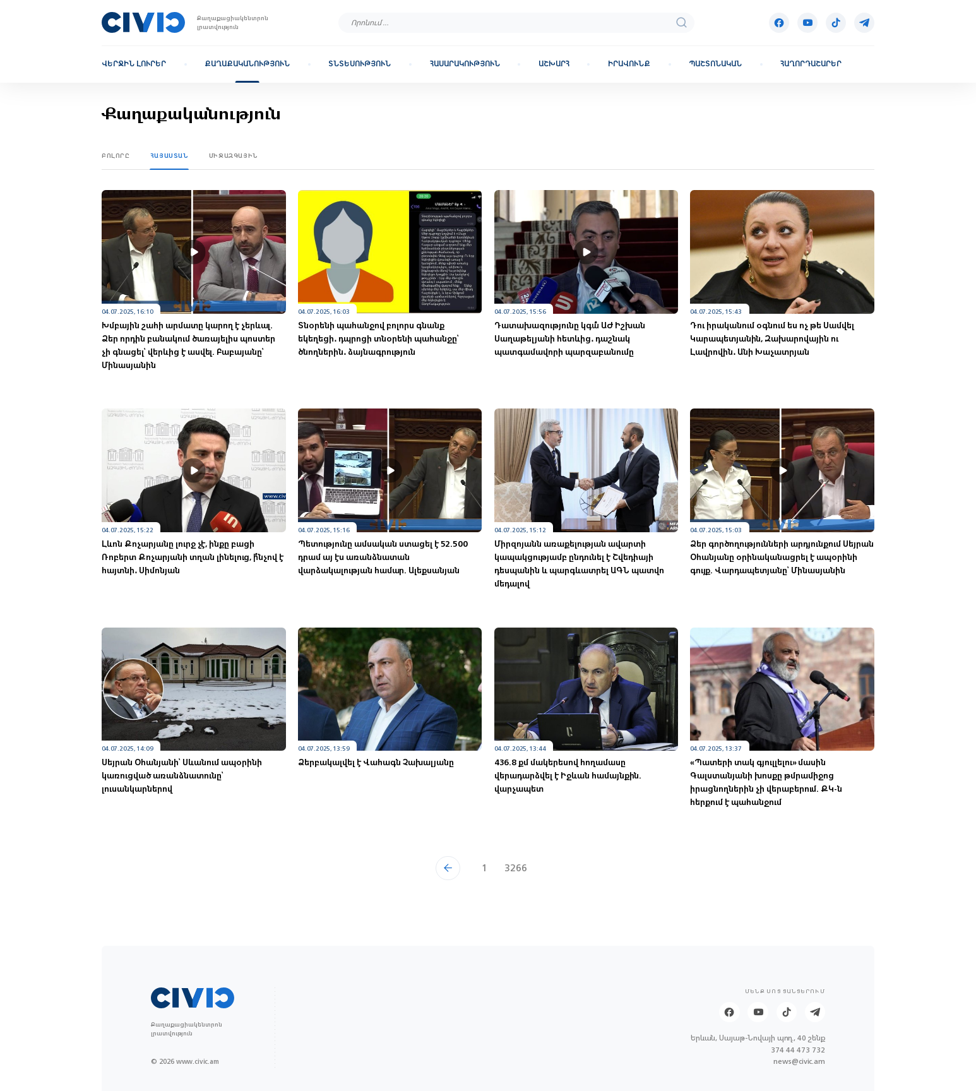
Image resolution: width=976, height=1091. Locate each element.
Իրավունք (629, 64)
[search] (681, 22)
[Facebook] (779, 23)
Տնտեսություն (359, 64)
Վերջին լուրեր (134, 64)
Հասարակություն (465, 64)
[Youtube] (807, 23)
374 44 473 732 (798, 1050)
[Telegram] (864, 23)
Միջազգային (233, 155)
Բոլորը (116, 155)
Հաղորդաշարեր (811, 64)
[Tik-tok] (836, 23)
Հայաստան (169, 155)
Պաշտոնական (715, 64)
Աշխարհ (554, 64)
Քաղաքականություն (247, 64)
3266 (515, 868)
